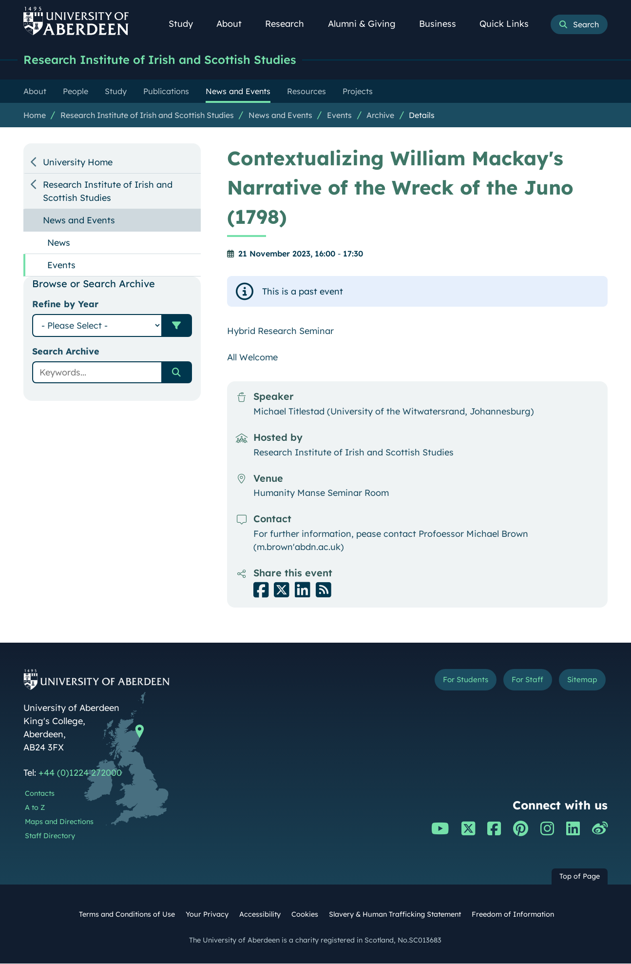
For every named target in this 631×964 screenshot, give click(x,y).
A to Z (35, 808)
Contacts (40, 793)
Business (443, 23)
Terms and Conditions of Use (127, 914)
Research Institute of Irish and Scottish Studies (169, 59)
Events (339, 115)
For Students (444, 681)
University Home (78, 162)
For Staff (516, 681)
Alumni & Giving (367, 23)
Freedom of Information (513, 914)
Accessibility (260, 914)
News (58, 243)
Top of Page (579, 876)
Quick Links (509, 23)
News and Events (280, 115)
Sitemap (578, 681)
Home (34, 115)
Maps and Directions (59, 822)
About (234, 23)
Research (290, 23)
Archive (380, 115)
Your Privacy (207, 914)
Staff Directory (50, 836)
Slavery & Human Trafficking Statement (395, 914)
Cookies (304, 914)
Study (186, 23)
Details (422, 115)
